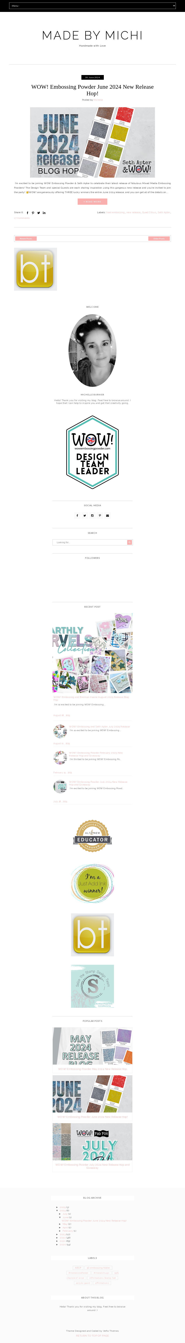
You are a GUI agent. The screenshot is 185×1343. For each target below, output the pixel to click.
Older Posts (159, 238)
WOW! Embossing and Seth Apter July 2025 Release (99, 726)
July (65, 1213)
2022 (63, 1237)
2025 (63, 1207)
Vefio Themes (111, 1331)
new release (133, 212)
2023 (63, 1234)
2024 (63, 1210)
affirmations (102, 1283)
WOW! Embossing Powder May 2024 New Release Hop (92, 1069)
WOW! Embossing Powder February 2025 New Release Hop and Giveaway (96, 754)
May (65, 1224)
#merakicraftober (78, 1272)
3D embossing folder (98, 1267)
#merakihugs (101, 1272)
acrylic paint (83, 1283)
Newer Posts (26, 238)
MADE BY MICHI (92, 35)
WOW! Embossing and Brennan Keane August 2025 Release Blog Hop (91, 698)
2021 (63, 1241)
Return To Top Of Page (92, 1335)
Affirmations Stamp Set (102, 1278)
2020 (63, 1244)
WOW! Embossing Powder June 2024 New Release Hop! (92, 90)
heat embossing (115, 212)
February (68, 1230)
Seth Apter (164, 212)
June (66, 1217)
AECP (78, 1267)
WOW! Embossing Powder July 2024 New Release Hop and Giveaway (98, 783)
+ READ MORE (92, 201)
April (66, 1227)
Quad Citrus (149, 212)
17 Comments (21, 218)
